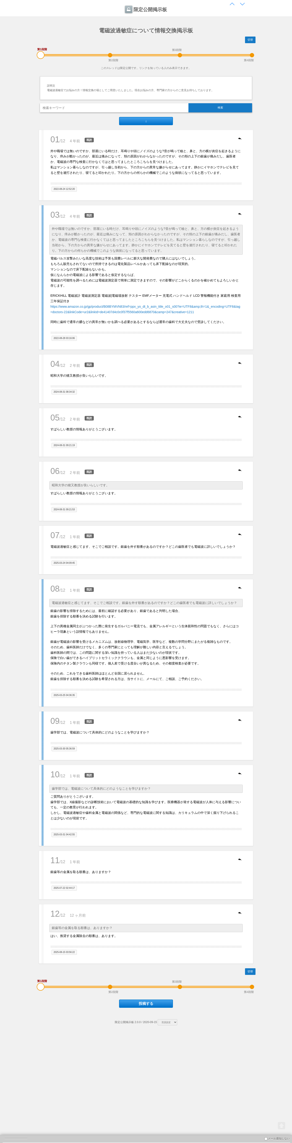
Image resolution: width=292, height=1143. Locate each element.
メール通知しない (277, 1138)
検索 (220, 107)
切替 (250, 39)
